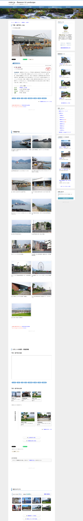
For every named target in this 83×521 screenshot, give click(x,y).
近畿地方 (62, 123)
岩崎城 (60, 76)
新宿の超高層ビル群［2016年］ (65, 180)
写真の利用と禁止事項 (26, 105)
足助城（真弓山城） (63, 87)
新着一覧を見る (47, 494)
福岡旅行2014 (16, 63)
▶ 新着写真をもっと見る (65, 103)
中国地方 (23, 22)
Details (24, 106)
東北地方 (61, 117)
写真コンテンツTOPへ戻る (32, 519)
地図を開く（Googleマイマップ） (65, 132)
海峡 (35, 98)
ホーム (12, 22)
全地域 (61, 113)
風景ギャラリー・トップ (63, 111)
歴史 (18, 98)
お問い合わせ (68, 7)
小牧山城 (61, 63)
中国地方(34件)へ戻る (32, 440)
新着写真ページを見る (32, 515)
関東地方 (62, 119)
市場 (39, 98)
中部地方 (62, 121)
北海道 (61, 115)
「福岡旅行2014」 (32, 460)
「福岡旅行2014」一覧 (47, 429)
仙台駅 (60, 158)
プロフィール (63, 43)
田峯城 (60, 98)
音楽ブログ (15, 7)
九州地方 (61, 130)
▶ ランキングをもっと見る (66, 186)
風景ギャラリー (55, 7)
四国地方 (61, 128)
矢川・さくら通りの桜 (63, 169)
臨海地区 (44, 98)
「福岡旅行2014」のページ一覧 (45, 101)
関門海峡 (30, 98)
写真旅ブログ (41, 7)
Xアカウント (69, 45)
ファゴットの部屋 (28, 7)
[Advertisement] (31, 118)
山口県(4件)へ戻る (31, 437)
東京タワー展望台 (62, 147)
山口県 (27, 22)
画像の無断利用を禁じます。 (66, 47)
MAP (28, 89)
